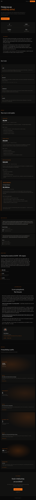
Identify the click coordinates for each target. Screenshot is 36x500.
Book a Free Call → (18, 489)
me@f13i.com (18, 492)
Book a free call (5, 18)
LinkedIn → (5, 338)
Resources (27, 1)
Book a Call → (9, 338)
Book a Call (32, 1)
